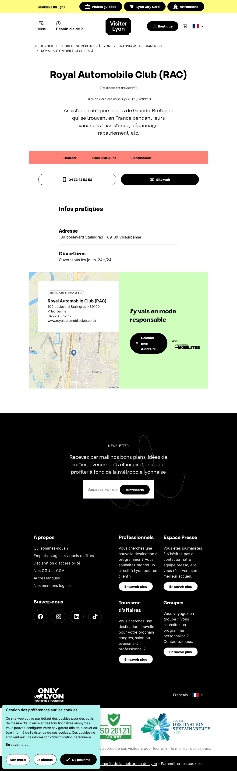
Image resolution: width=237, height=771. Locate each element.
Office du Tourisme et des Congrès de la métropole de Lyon (104, 763)
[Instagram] (58, 616)
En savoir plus (135, 586)
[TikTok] (95, 616)
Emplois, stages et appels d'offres (64, 555)
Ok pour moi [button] (78, 759)
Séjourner (43, 46)
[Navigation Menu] (43, 26)
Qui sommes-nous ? (51, 548)
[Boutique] (164, 26)
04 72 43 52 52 (77, 179)
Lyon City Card (145, 6)
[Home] (118, 26)
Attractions (185, 6)
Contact (70, 157)
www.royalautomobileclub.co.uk (72, 320)
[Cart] (187, 26)
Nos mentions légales (52, 585)
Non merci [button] (18, 759)
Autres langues (47, 578)
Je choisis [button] (45, 759)
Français (188, 695)
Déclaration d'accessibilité (57, 563)
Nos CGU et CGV (49, 570)
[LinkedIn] (77, 616)
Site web (160, 179)
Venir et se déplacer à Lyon (85, 46)
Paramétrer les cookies (181, 763)
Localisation (141, 157)
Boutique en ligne (51, 6)
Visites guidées (100, 6)
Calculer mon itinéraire (146, 343)
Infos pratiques (104, 157)
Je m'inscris (135, 489)
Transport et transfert (140, 46)
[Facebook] (40, 616)
